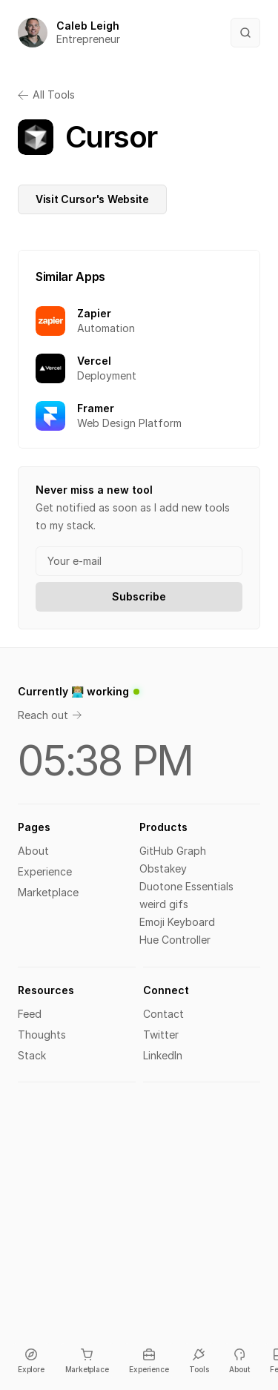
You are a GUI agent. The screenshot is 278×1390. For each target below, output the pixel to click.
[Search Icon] (245, 32)
